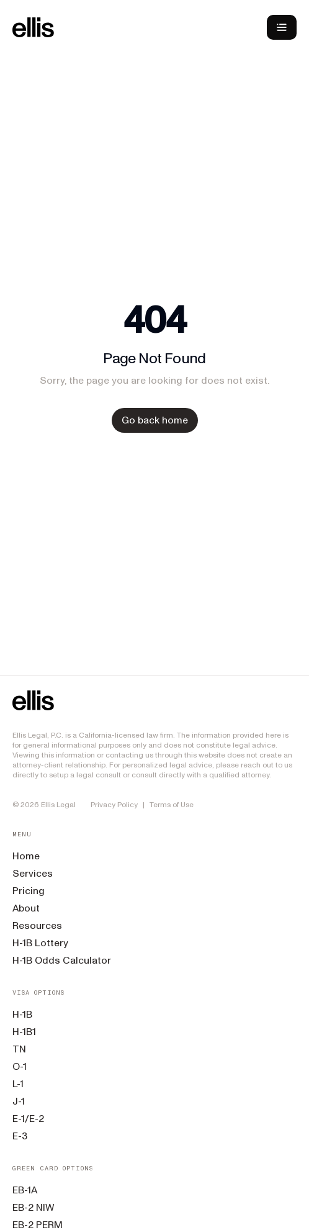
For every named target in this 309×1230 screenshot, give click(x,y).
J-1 (18, 1101)
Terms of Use (172, 804)
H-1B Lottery (40, 943)
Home (26, 856)
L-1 (18, 1084)
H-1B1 (24, 1032)
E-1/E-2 (28, 1118)
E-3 (19, 1136)
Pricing (28, 891)
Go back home (155, 420)
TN (19, 1049)
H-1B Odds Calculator (61, 960)
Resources (37, 925)
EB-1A (24, 1190)
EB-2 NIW (33, 1207)
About (26, 908)
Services (32, 873)
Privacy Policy (114, 804)
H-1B (22, 1014)
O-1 (19, 1066)
